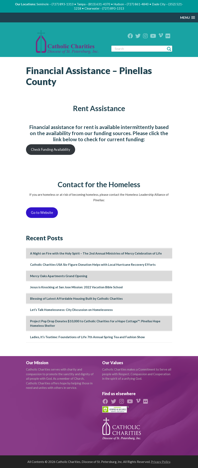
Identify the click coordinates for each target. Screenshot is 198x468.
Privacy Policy (160, 462)
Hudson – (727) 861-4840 (131, 4)
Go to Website (42, 212)
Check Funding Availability (50, 149)
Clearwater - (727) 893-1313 (104, 8)
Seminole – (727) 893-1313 (55, 4)
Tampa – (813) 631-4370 (93, 4)
